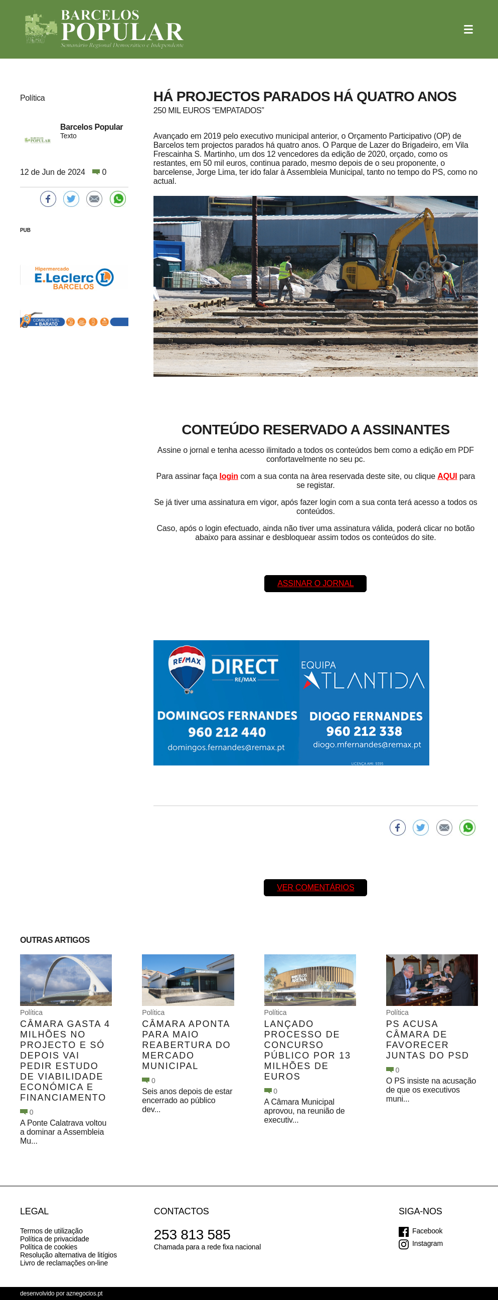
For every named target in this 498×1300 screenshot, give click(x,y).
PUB (25, 230)
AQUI (447, 476)
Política (31, 1012)
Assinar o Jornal (315, 583)
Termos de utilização (51, 1231)
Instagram (427, 1243)
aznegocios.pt (84, 1293)
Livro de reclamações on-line (64, 1263)
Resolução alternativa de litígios (68, 1255)
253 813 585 (192, 1234)
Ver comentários (315, 887)
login (229, 476)
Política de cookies (48, 1247)
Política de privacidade (54, 1239)
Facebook (427, 1231)
